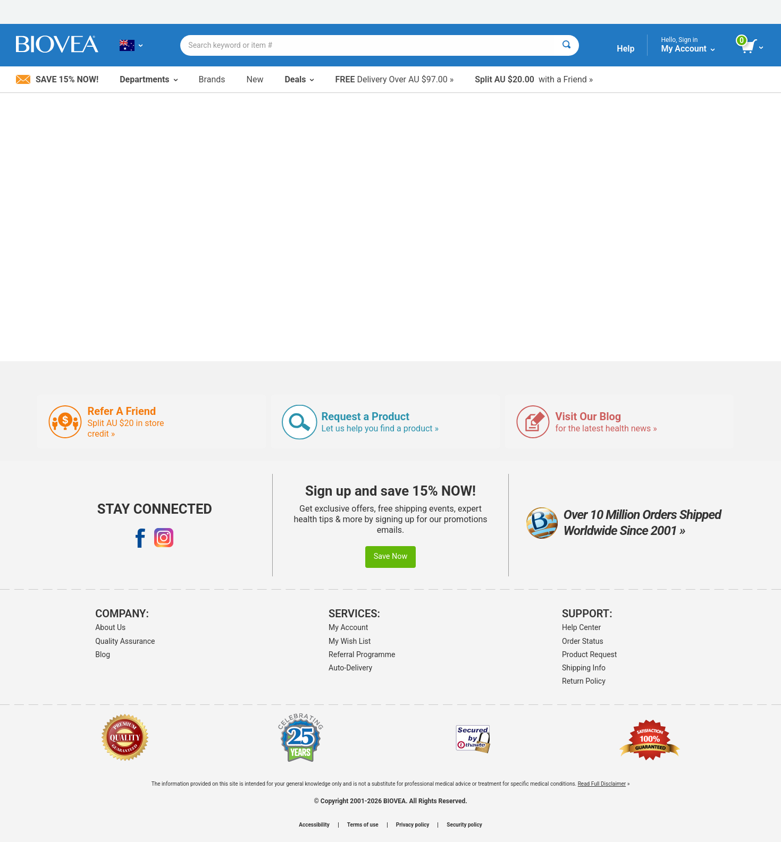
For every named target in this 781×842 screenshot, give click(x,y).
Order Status (582, 641)
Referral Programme (362, 654)
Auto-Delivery (350, 668)
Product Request (589, 654)
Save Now (391, 556)
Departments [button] (148, 79)
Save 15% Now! (57, 79)
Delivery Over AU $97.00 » (394, 79)
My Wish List (350, 641)
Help (625, 49)
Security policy (464, 825)
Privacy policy (413, 825)
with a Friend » (534, 79)
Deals (299, 79)
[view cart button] (753, 47)
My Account (348, 627)
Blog (102, 654)
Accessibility (314, 825)
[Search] (566, 45)
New (255, 79)
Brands (212, 79)
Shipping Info (584, 668)
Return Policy (584, 681)
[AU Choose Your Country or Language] (131, 45)
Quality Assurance (125, 641)
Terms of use (363, 825)
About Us (110, 627)
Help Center (581, 627)
